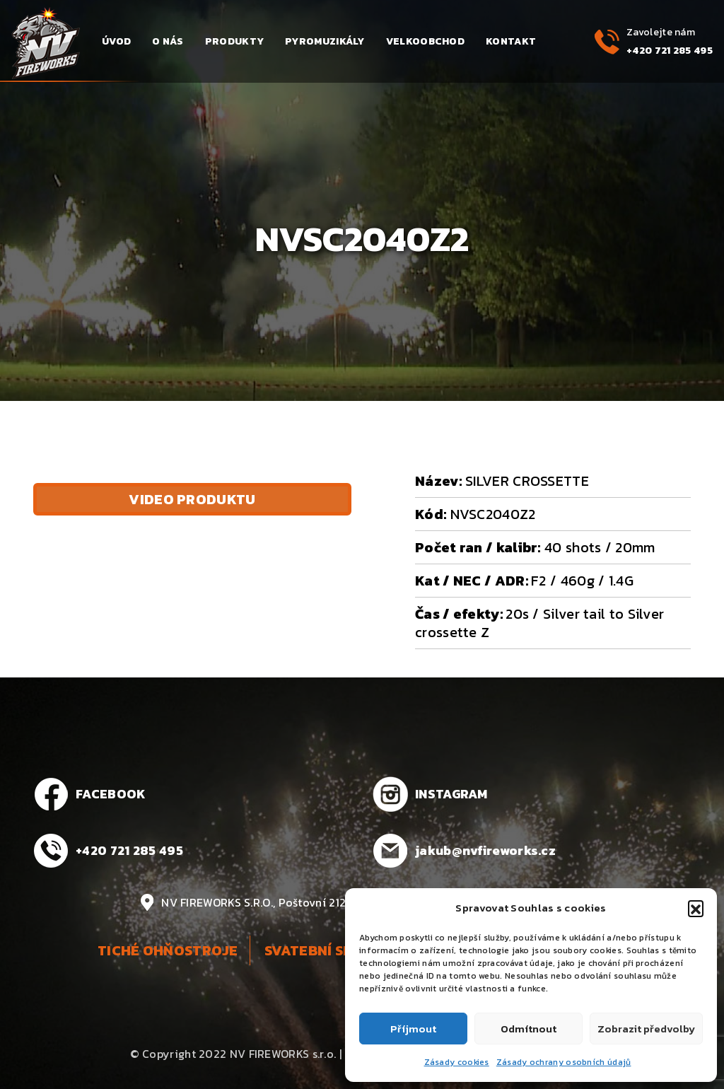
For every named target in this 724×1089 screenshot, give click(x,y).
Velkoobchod (425, 41)
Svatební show (320, 950)
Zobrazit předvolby (646, 1028)
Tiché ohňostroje (168, 950)
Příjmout (413, 1028)
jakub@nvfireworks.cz (485, 850)
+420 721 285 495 (669, 50)
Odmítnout (528, 1028)
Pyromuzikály (325, 41)
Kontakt (511, 41)
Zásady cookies (456, 1062)
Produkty (234, 41)
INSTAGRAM (451, 793)
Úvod (116, 41)
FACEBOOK (111, 793)
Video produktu (192, 499)
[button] (696, 908)
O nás (168, 41)
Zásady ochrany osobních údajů (563, 1062)
